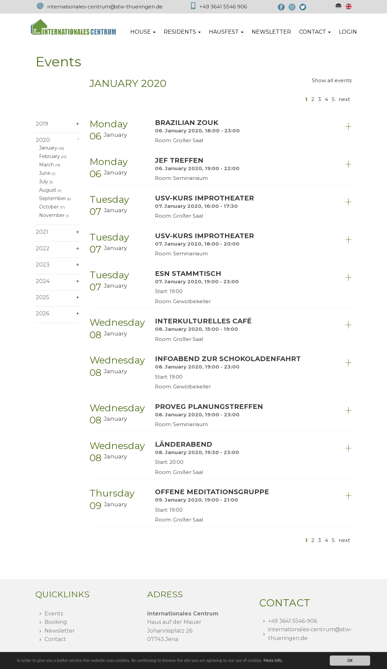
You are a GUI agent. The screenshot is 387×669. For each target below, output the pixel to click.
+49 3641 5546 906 (223, 6)
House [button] (143, 32)
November (52, 215)
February (49, 156)
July (43, 182)
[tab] (221, 131)
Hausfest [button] (226, 32)
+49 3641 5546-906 (292, 621)
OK (350, 660)
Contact (55, 639)
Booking (55, 622)
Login (348, 32)
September (52, 198)
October (49, 207)
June (45, 173)
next (344, 99)
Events (53, 613)
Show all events (332, 80)
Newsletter (271, 32)
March (46, 165)
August (47, 190)
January (48, 148)
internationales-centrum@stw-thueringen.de (105, 6)
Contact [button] (315, 32)
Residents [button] (182, 32)
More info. (276, 660)
